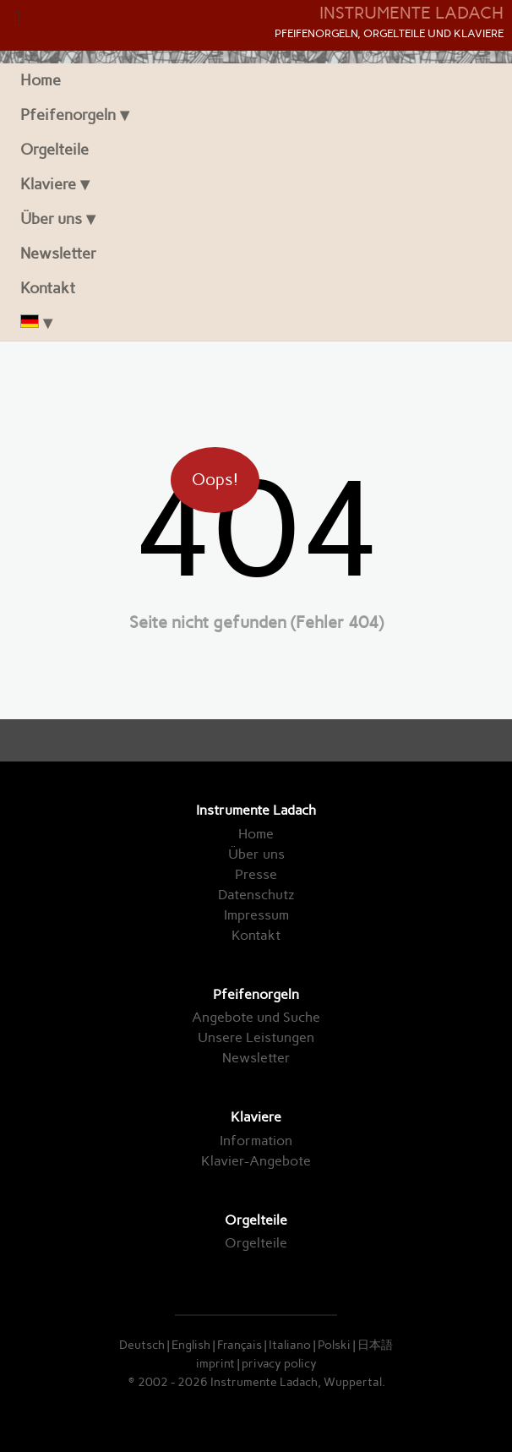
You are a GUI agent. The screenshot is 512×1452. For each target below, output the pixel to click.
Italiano (290, 1344)
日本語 (375, 1344)
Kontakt (47, 288)
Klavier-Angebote (256, 1161)
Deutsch (142, 1344)
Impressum (256, 915)
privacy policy (279, 1363)
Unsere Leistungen (256, 1037)
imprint (215, 1363)
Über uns (51, 218)
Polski (334, 1344)
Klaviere (48, 184)
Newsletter (58, 253)
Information (256, 1141)
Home (40, 80)
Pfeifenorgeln (68, 114)
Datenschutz (256, 895)
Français (239, 1344)
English (191, 1344)
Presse (256, 874)
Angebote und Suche (256, 1017)
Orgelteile (54, 149)
